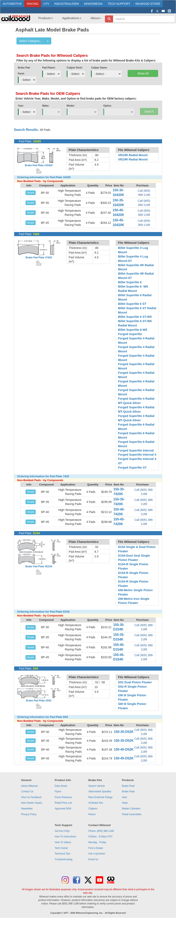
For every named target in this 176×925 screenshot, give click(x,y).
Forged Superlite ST (132, 467)
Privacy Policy (28, 814)
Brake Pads (128, 791)
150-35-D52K (124, 740)
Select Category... (30, 41)
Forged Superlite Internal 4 (137, 454)
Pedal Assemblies (132, 814)
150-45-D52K (124, 758)
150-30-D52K (124, 732)
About (96, 18)
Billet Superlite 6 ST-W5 (135, 316)
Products (45, 18)
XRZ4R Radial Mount (133, 155)
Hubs (125, 802)
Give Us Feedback (31, 797)
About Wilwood (29, 786)
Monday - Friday (97, 842)
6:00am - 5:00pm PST (100, 836)
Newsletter (27, 808)
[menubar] (68, 19)
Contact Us (27, 791)
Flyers (58, 791)
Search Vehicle (96, 786)
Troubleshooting (63, 859)
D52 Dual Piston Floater (135, 682)
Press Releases (63, 797)
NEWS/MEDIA (93, 3)
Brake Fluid (128, 786)
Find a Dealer (95, 848)
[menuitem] (44, 19)
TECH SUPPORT (119, 3)
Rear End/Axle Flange (100, 797)
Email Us (93, 859)
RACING (32, 3)
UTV (46, 3)
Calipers (92, 808)
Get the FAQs (62, 831)
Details (30, 192)
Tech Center (61, 848)
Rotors (92, 814)
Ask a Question (96, 853)
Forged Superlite (130, 334)
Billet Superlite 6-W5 (132, 329)
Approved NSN (63, 808)
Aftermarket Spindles (99, 791)
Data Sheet (61, 786)
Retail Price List (63, 802)
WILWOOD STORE (147, 3)
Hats (124, 797)
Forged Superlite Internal (136, 450)
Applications (71, 18)
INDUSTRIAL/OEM (66, 3)
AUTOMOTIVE (12, 3)
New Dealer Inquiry (31, 802)
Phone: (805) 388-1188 (101, 831)
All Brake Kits (95, 802)
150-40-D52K (124, 749)
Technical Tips (62, 853)
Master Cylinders (131, 808)
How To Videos (63, 842)
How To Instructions (65, 836)
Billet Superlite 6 (130, 282)
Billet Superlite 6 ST (132, 303)
